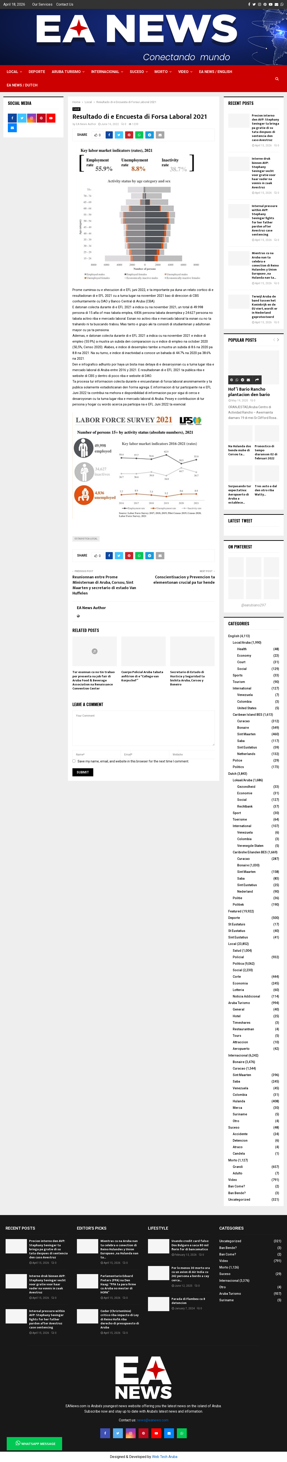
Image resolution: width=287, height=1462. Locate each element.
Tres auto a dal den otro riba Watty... (266, 490)
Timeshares (241, 1022)
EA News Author (86, 124)
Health (242, 649)
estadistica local (86, 538)
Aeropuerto (241, 1048)
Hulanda (239, 1101)
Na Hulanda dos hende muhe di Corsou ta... (239, 450)
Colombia (244, 701)
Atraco (238, 1147)
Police (237, 760)
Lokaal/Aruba (242, 780)
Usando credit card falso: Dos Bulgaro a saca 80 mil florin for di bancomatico (190, 1245)
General (238, 1009)
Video (183, 72)
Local (12, 72)
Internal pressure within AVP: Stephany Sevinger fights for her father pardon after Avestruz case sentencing (264, 220)
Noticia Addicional (246, 996)
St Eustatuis (236, 924)
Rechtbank (244, 806)
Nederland (245, 891)
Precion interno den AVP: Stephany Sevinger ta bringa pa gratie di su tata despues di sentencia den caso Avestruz (265, 128)
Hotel (237, 1016)
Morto (161, 72)
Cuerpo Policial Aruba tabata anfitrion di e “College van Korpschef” (142, 676)
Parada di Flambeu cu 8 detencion (188, 1301)
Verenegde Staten (250, 846)
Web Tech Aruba (164, 1457)
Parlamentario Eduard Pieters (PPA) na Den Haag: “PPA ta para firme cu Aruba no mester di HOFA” (118, 1284)
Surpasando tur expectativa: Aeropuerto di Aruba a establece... (239, 494)
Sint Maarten (246, 734)
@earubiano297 (253, 605)
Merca (237, 1108)
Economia (240, 983)
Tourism (239, 682)
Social (242, 669)
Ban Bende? (237, 1193)
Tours (237, 1035)
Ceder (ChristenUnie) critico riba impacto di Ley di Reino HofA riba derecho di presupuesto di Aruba (119, 1319)
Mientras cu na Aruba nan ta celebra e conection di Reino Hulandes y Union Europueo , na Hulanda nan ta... (265, 265)
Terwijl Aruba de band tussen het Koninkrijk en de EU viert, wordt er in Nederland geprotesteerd (264, 306)
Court (241, 662)
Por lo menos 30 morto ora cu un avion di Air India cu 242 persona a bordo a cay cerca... (191, 1274)
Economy (244, 655)
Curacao (243, 721)
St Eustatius (236, 931)
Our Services (42, 4)
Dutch (232, 773)
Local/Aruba (242, 642)
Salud (237, 950)
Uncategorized (239, 1199)
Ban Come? (236, 1186)
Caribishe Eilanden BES (250, 852)
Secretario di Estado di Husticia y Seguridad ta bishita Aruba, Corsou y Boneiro (187, 678)
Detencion (240, 1140)
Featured (234, 911)
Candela (239, 1153)
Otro (236, 1121)
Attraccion (240, 1042)
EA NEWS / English (215, 72)
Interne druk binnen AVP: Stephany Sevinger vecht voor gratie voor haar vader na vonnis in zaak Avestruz (264, 173)
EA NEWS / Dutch (22, 85)
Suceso (137, 72)
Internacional (105, 72)
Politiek (238, 904)
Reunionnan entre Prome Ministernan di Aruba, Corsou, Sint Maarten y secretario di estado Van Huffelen (104, 585)
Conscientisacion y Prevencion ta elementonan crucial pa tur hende (184, 580)
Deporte (37, 72)
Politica (238, 963)
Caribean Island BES (247, 714)
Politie (237, 898)
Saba (241, 741)
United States (247, 708)
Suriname (240, 1114)
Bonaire (243, 727)
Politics (238, 767)
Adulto (237, 1173)
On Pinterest (240, 547)
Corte (237, 976)
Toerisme (240, 819)
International (242, 688)
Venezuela (245, 695)
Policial (238, 957)
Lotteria (238, 990)
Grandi (238, 1167)
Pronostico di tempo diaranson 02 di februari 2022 (266, 452)
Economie (244, 793)
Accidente (240, 1134)
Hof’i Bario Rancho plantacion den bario (249, 392)
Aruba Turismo (66, 72)
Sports (238, 675)
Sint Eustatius (247, 747)
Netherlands (246, 754)
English (233, 636)
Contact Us (64, 4)
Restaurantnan (243, 1029)
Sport (237, 813)
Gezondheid (246, 786)
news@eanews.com (152, 1420)
